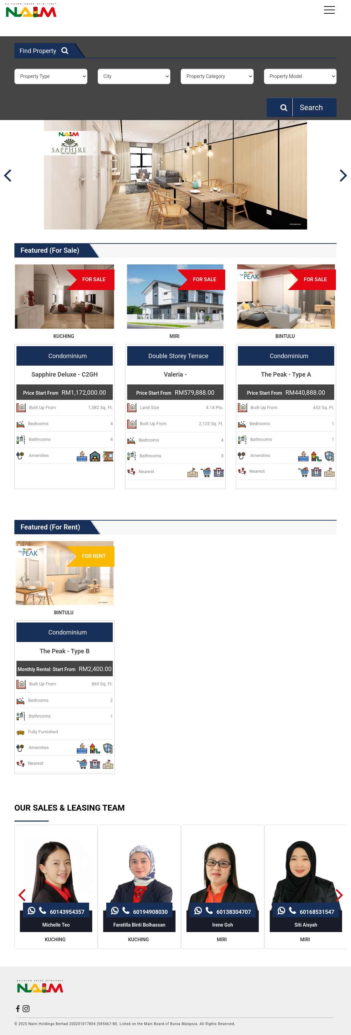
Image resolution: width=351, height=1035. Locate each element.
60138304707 (222, 874)
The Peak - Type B (65, 651)
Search (301, 107)
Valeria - (175, 374)
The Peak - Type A (286, 374)
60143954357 (56, 874)
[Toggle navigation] (330, 10)
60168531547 (306, 874)
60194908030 (139, 874)
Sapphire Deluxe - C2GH (65, 374)
